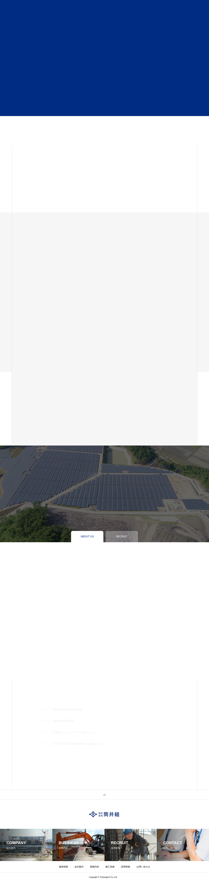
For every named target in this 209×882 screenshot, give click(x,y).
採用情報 (125, 866)
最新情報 (63, 866)
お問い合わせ (143, 866)
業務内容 (94, 866)
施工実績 (110, 866)
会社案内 (79, 866)
